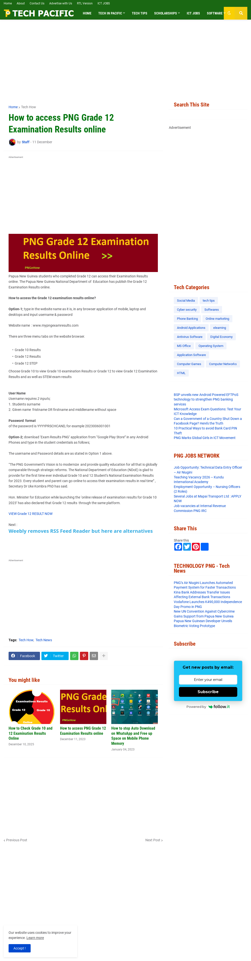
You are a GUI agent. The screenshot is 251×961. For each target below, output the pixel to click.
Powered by (208, 707)
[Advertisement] (125, 60)
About (21, 3)
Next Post (152, 840)
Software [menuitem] (215, 13)
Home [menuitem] (87, 13)
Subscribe (208, 691)
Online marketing (217, 318)
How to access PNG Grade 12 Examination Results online (83, 731)
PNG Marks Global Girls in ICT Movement (205, 438)
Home (8, 3)
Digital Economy (221, 337)
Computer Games (189, 364)
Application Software (191, 355)
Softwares (211, 309)
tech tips (209, 300)
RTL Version (85, 3)
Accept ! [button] (19, 948)
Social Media (186, 300)
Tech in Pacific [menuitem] (110, 13)
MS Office (184, 346)
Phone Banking (187, 318)
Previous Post (16, 840)
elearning (219, 328)
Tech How (28, 107)
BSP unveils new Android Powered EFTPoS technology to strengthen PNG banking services (206, 399)
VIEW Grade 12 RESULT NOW (30, 514)
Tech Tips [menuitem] (139, 13)
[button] (229, 13)
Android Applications (191, 328)
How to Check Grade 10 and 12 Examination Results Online (30, 733)
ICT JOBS (104, 3)
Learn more (35, 938)
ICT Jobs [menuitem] (193, 13)
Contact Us (37, 3)
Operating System (211, 346)
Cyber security (187, 309)
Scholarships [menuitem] (165, 13)
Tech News (44, 640)
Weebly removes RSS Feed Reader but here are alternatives (81, 531)
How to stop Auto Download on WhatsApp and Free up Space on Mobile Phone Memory (133, 736)
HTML (181, 373)
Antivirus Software (189, 337)
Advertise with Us (60, 3)
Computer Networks (223, 364)
